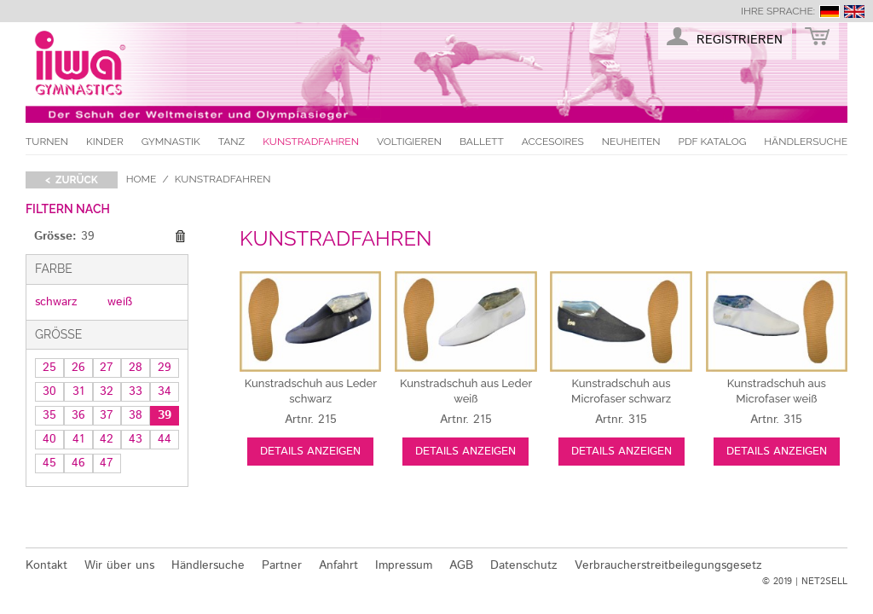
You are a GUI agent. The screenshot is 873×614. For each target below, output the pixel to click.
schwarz (56, 301)
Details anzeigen (310, 451)
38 (135, 415)
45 (49, 463)
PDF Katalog (713, 142)
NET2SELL (824, 581)
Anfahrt (338, 565)
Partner (282, 565)
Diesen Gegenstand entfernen (179, 237)
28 (135, 367)
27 (106, 367)
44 (164, 439)
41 (78, 439)
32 (106, 391)
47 (106, 463)
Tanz (231, 142)
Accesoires (553, 142)
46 (78, 463)
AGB (461, 565)
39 (164, 415)
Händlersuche (805, 142)
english (854, 11)
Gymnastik (171, 142)
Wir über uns (119, 565)
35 (49, 415)
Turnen (47, 142)
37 (106, 415)
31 (78, 391)
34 (164, 391)
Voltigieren (409, 142)
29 (164, 367)
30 (49, 391)
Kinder (105, 142)
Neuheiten (631, 142)
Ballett (482, 142)
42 (106, 439)
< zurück (71, 180)
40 (49, 439)
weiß (119, 301)
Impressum (403, 565)
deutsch (829, 11)
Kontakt (46, 565)
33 (135, 391)
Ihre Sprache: (778, 11)
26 (78, 367)
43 (135, 439)
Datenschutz (524, 565)
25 (49, 367)
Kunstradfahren (311, 142)
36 (78, 415)
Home (141, 179)
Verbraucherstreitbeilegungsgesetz (668, 565)
